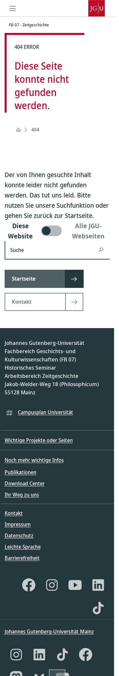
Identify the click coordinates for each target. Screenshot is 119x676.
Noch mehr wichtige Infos (34, 460)
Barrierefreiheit (22, 558)
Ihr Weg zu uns (22, 494)
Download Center (25, 483)
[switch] (57, 231)
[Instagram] (52, 585)
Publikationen (20, 472)
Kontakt (14, 513)
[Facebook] (28, 585)
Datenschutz (19, 535)
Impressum (18, 524)
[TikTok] (98, 608)
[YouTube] (75, 585)
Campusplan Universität (45, 412)
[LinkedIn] (98, 585)
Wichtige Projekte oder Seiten (39, 440)
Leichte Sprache (23, 546)
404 (35, 129)
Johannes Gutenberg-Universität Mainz (49, 631)
